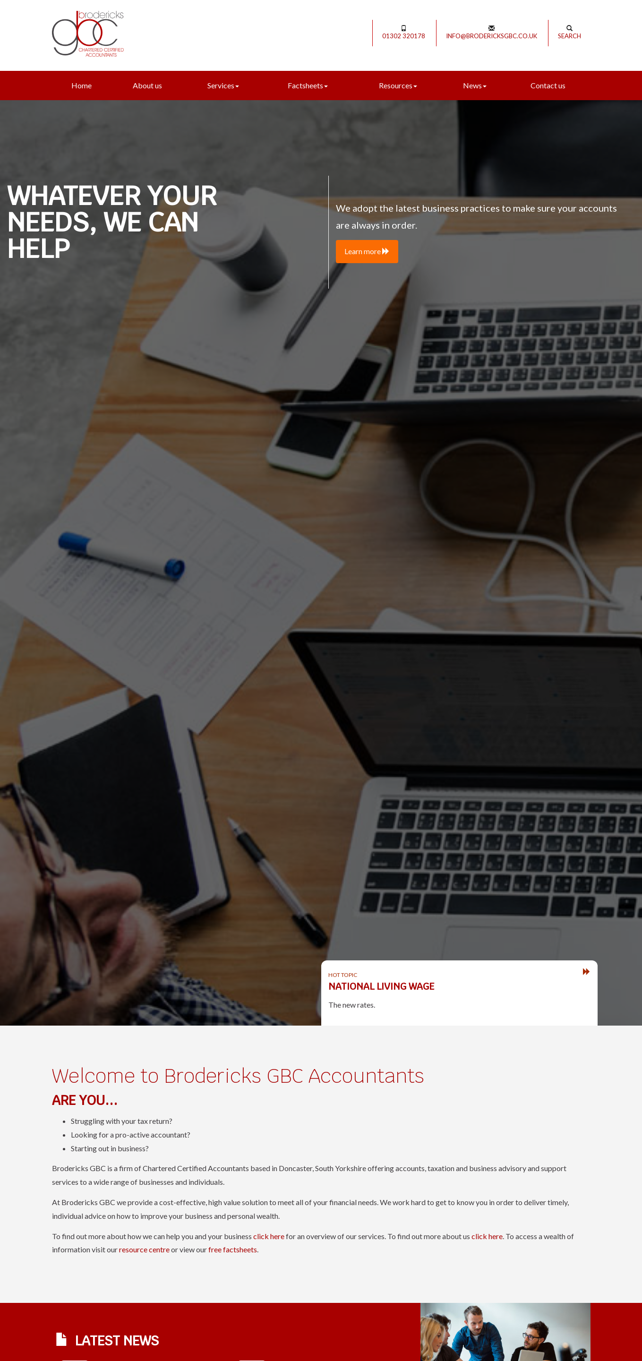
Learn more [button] (367, 251)
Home (81, 85)
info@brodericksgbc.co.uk (491, 32)
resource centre (144, 1249)
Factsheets (308, 85)
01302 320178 (403, 32)
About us (147, 85)
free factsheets (232, 1249)
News (475, 85)
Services (223, 85)
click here (268, 1236)
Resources (398, 85)
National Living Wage (381, 986)
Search (569, 32)
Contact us (548, 85)
